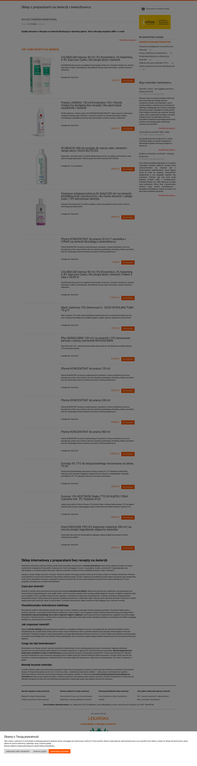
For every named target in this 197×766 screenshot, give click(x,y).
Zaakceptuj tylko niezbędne (17, 751)
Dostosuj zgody (39, 751)
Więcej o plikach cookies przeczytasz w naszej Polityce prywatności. (29, 746)
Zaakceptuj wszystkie (59, 751)
